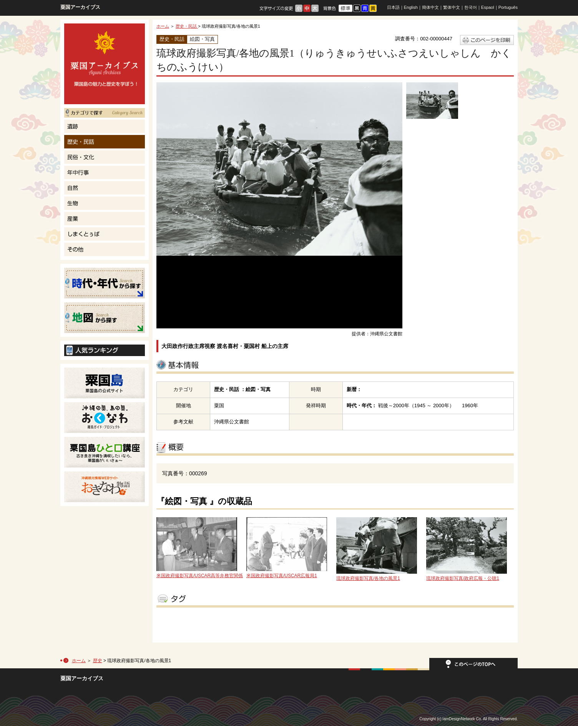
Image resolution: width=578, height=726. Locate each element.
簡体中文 (430, 7)
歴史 (97, 660)
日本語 (393, 7)
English (411, 7)
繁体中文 (451, 7)
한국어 (470, 7)
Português (508, 7)
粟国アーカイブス (80, 7)
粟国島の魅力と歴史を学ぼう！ (104, 63)
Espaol (487, 7)
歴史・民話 (187, 26)
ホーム (162, 26)
